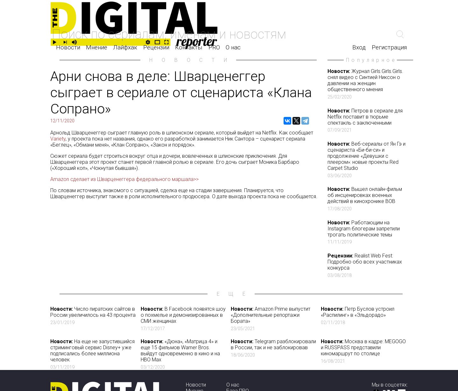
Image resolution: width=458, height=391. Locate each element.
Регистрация (389, 47)
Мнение (96, 47)
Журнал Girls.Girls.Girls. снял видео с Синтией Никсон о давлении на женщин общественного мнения (367, 84)
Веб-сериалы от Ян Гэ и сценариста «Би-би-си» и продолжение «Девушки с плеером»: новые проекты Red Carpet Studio (367, 159)
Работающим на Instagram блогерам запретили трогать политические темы (367, 232)
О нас (233, 47)
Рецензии (156, 47)
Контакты (188, 47)
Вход (359, 47)
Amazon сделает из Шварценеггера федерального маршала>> (124, 179)
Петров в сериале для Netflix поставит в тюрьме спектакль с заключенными (367, 120)
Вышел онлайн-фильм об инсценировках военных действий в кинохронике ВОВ (367, 199)
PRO (214, 47)
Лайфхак (125, 47)
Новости (68, 47)
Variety (58, 139)
